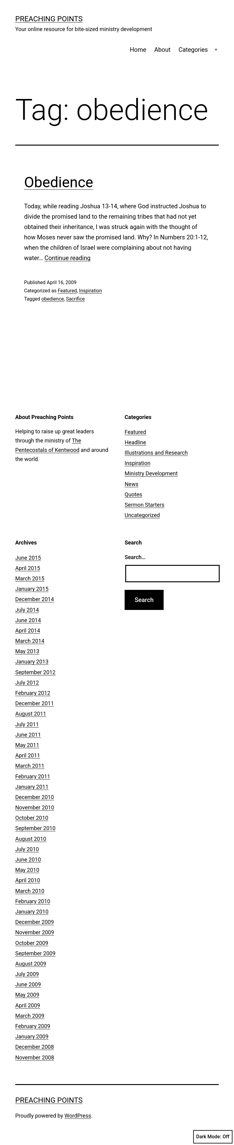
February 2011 (32, 776)
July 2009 (27, 974)
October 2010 (31, 818)
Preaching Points (49, 19)
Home (138, 49)
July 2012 (27, 682)
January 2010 (31, 911)
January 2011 (31, 787)
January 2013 (31, 661)
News (131, 484)
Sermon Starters (145, 505)
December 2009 (34, 922)
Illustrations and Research (156, 452)
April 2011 (27, 755)
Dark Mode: (212, 1136)
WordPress (78, 1115)
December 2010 (34, 797)
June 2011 (28, 734)
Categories (193, 49)
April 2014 (27, 630)
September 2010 (35, 828)
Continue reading (67, 258)
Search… (135, 557)
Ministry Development (151, 473)
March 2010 (29, 891)
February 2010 (32, 901)
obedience (52, 299)
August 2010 (30, 839)
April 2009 (27, 1005)
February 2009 (32, 1026)
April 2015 (27, 568)
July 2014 (27, 610)
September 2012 (35, 672)
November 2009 (34, 932)
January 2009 (31, 1036)
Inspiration (90, 291)
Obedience (58, 182)
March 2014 (29, 641)
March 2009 (29, 1016)
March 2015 (29, 578)
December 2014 (34, 599)
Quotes (133, 494)
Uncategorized (142, 515)
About (162, 49)
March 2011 (29, 766)
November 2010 (34, 807)
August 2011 (30, 713)
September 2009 (35, 953)
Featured (67, 291)
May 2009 (27, 995)
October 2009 (31, 943)
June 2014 (28, 620)
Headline (135, 442)
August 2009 (30, 963)
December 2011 (34, 703)
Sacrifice (75, 299)
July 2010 (27, 849)
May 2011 (27, 745)
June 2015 (28, 558)
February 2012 (32, 693)
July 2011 (27, 724)
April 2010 (27, 880)
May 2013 (27, 651)
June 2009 (28, 984)
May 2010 (27, 870)
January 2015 (31, 589)
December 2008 (34, 1047)
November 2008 (34, 1057)
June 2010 (28, 859)
